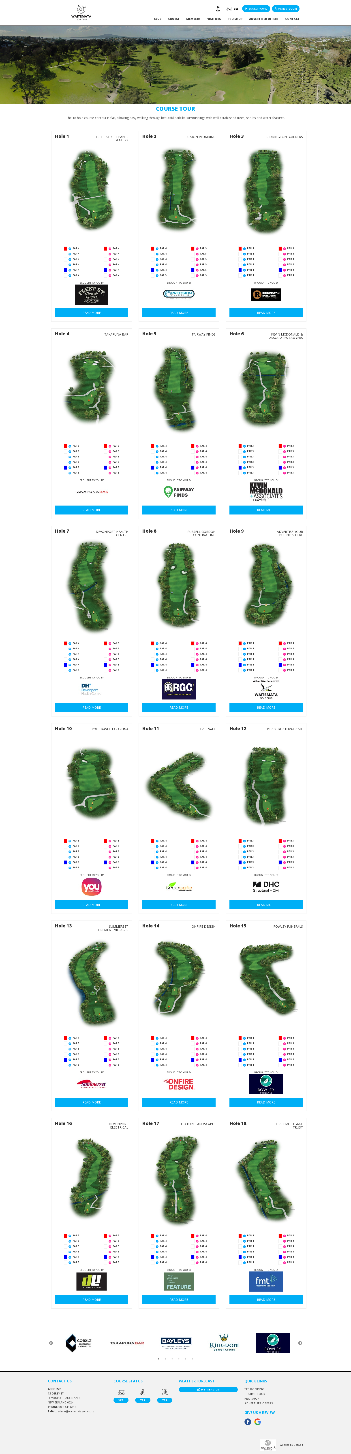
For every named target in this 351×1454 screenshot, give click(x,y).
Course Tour (254, 1394)
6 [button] (192, 1359)
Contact (292, 19)
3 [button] (172, 1359)
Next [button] (300, 1343)
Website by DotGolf (291, 1444)
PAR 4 (76, 248)
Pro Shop (235, 19)
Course (174, 19)
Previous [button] (51, 1343)
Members (193, 19)
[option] (78, 1343)
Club (157, 19)
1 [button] (158, 1359)
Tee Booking (254, 1389)
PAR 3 (76, 445)
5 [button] (185, 1359)
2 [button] (165, 1359)
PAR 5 (163, 275)
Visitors (214, 19)
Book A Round (256, 8)
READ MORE (91, 312)
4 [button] (179, 1359)
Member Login (286, 8)
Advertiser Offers (263, 19)
